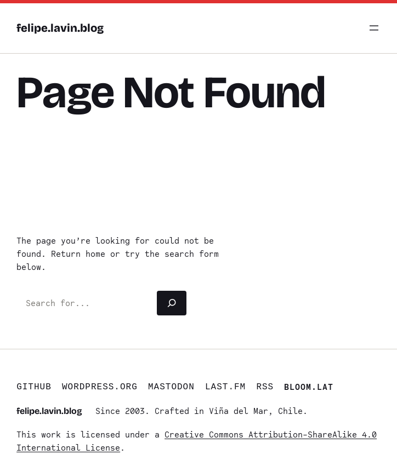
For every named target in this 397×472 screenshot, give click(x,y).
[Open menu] (374, 27)
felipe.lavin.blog (60, 27)
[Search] (171, 303)
